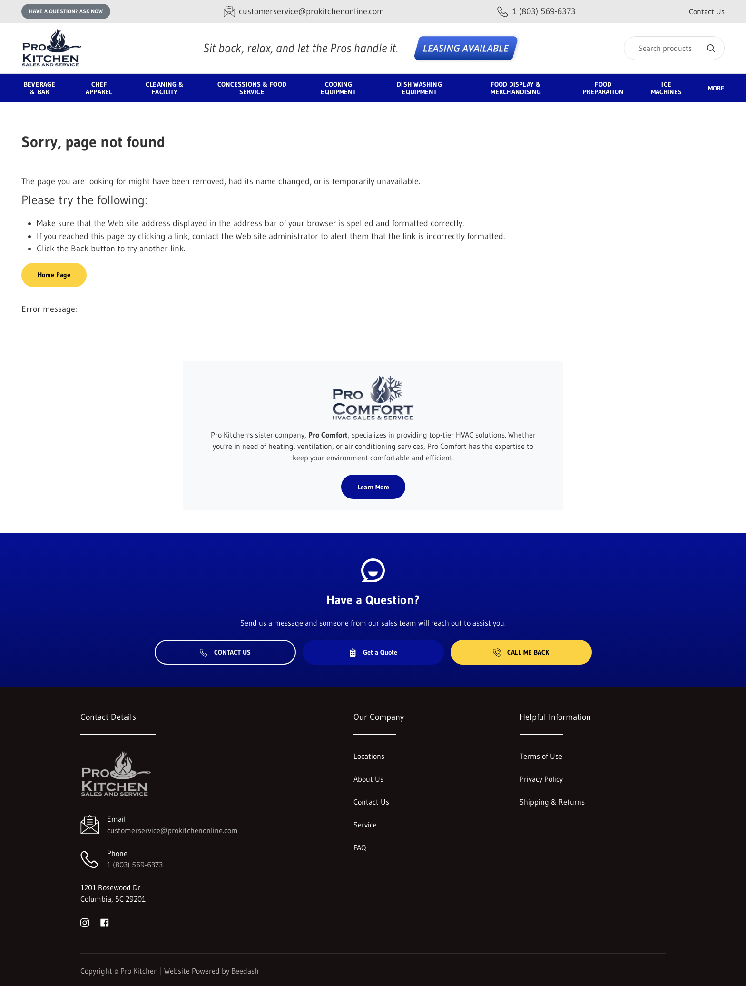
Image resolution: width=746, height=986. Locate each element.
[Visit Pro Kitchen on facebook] (104, 921)
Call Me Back (521, 652)
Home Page (54, 274)
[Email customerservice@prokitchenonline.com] (304, 11)
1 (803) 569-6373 (135, 864)
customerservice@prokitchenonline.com (172, 830)
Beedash (245, 971)
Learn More (373, 487)
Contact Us (707, 11)
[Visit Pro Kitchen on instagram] (84, 921)
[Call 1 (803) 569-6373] (536, 11)
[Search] (674, 48)
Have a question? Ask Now (66, 11)
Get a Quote (373, 652)
